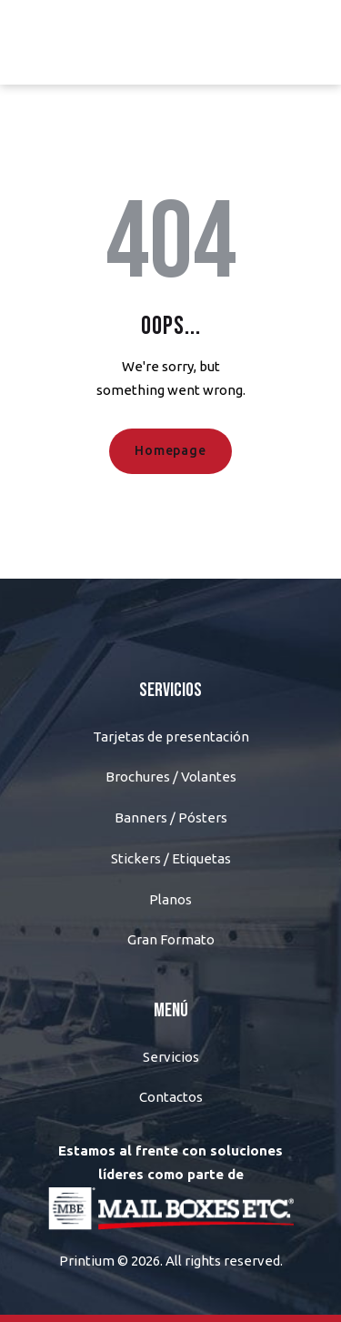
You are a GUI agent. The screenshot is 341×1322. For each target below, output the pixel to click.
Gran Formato (171, 939)
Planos (170, 899)
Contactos (171, 1097)
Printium (87, 1260)
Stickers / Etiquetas (171, 858)
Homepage (170, 450)
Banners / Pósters (171, 817)
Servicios (171, 1057)
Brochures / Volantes (170, 776)
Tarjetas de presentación (171, 736)
